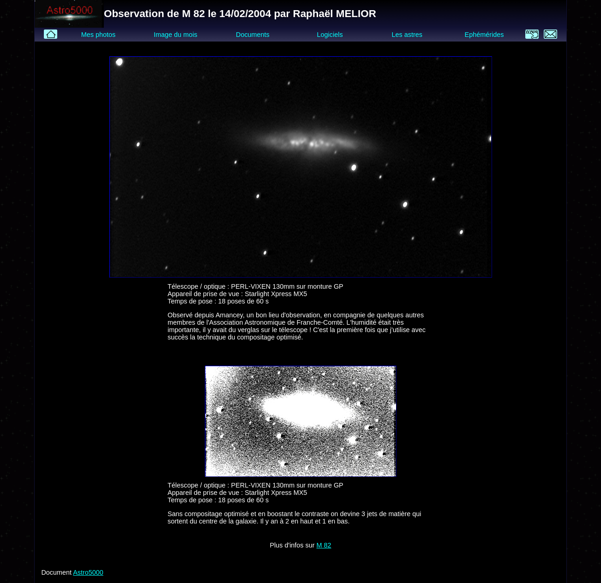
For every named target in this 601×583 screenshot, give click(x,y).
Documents (253, 34)
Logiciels (330, 34)
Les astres (407, 34)
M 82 (324, 545)
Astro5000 (88, 572)
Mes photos (98, 34)
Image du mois (175, 34)
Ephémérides (484, 34)
